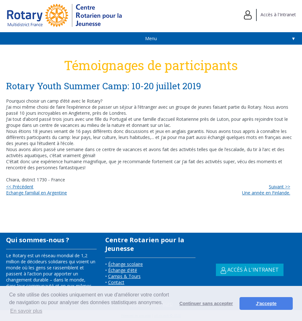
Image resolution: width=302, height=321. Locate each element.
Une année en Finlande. (266, 190)
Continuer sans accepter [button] (206, 303)
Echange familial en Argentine (36, 190)
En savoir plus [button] (26, 311)
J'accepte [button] (266, 303)
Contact (116, 282)
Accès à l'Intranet (270, 14)
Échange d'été (122, 270)
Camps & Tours (124, 276)
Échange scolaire (125, 264)
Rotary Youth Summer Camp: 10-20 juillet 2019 (104, 86)
